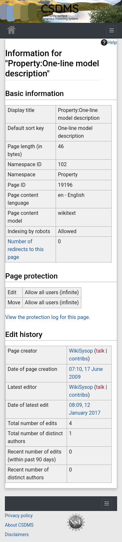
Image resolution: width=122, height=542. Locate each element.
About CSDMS (19, 525)
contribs (78, 359)
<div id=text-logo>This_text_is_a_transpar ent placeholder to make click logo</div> (10, 11)
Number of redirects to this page (25, 249)
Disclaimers (17, 534)
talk (100, 351)
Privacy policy (19, 515)
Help (109, 42)
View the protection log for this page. (47, 317)
